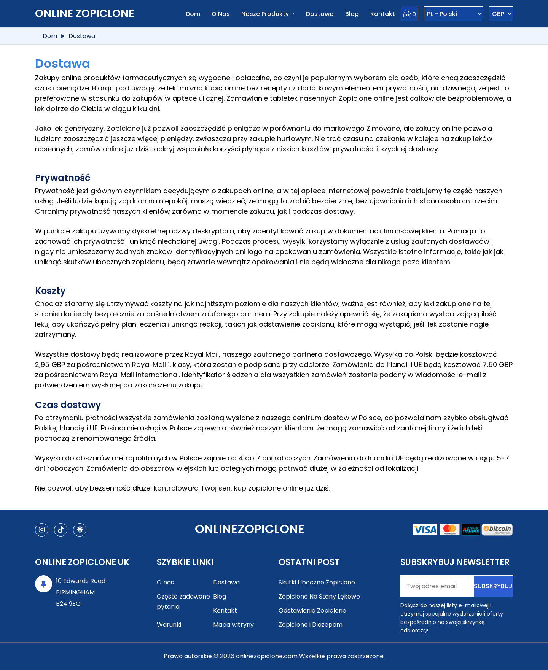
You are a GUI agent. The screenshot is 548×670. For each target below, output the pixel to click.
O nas (221, 14)
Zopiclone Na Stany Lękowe (319, 596)
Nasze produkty (265, 14)
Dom (193, 14)
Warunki (169, 624)
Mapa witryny (233, 624)
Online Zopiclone (84, 13)
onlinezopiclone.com (267, 656)
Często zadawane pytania (183, 601)
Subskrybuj (493, 586)
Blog (352, 14)
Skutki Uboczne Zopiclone (317, 582)
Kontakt (382, 14)
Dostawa (320, 14)
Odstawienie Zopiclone (312, 610)
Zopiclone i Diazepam (310, 624)
